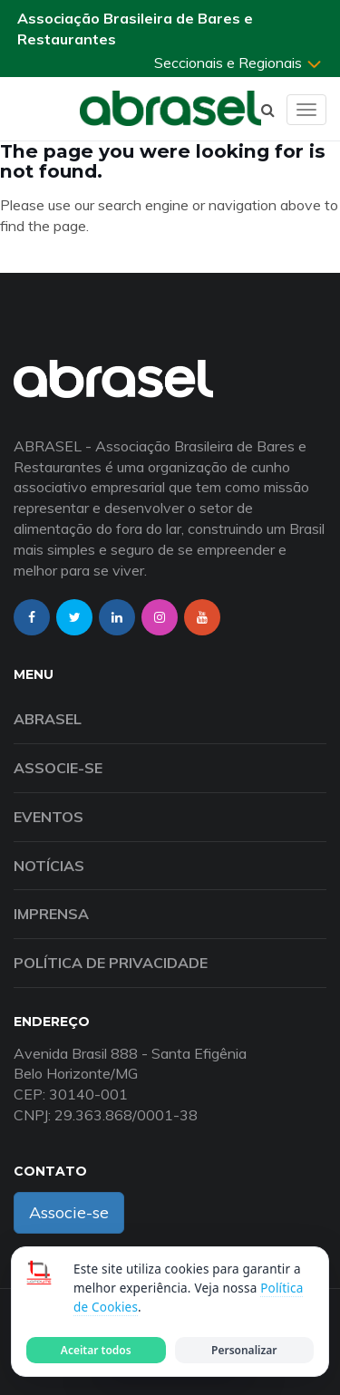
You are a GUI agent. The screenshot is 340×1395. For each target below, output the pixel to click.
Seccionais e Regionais (238, 62)
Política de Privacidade (111, 963)
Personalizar (244, 1350)
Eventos (48, 817)
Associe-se (58, 768)
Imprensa (51, 914)
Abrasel (48, 719)
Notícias (49, 866)
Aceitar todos (96, 1350)
